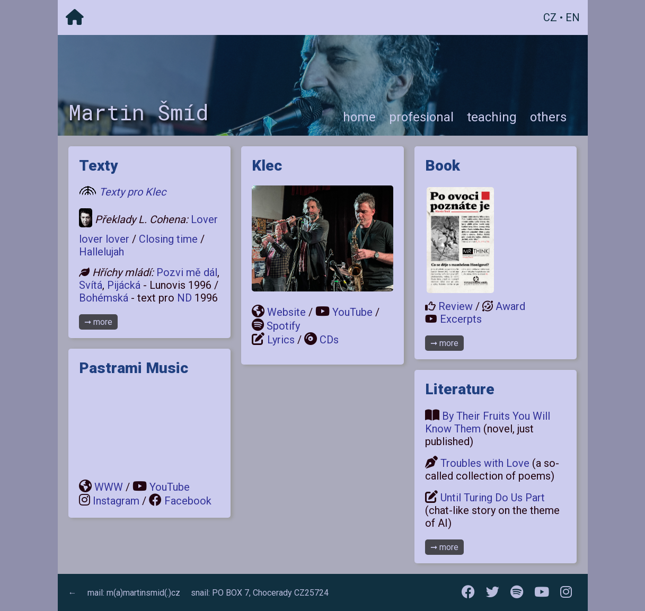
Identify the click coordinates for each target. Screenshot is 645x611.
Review (455, 306)
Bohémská (103, 297)
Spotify (283, 326)
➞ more (98, 322)
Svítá (90, 285)
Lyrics (281, 339)
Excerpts (461, 319)
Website (286, 312)
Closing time (168, 239)
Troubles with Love (484, 463)
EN (573, 17)
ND (184, 297)
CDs (329, 339)
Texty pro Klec (132, 191)
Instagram (116, 500)
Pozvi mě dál (186, 272)
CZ (550, 17)
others (548, 117)
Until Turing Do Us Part (492, 497)
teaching (492, 117)
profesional (421, 117)
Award (510, 306)
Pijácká (123, 285)
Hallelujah (101, 251)
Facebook (187, 500)
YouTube (169, 487)
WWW (108, 487)
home (359, 117)
